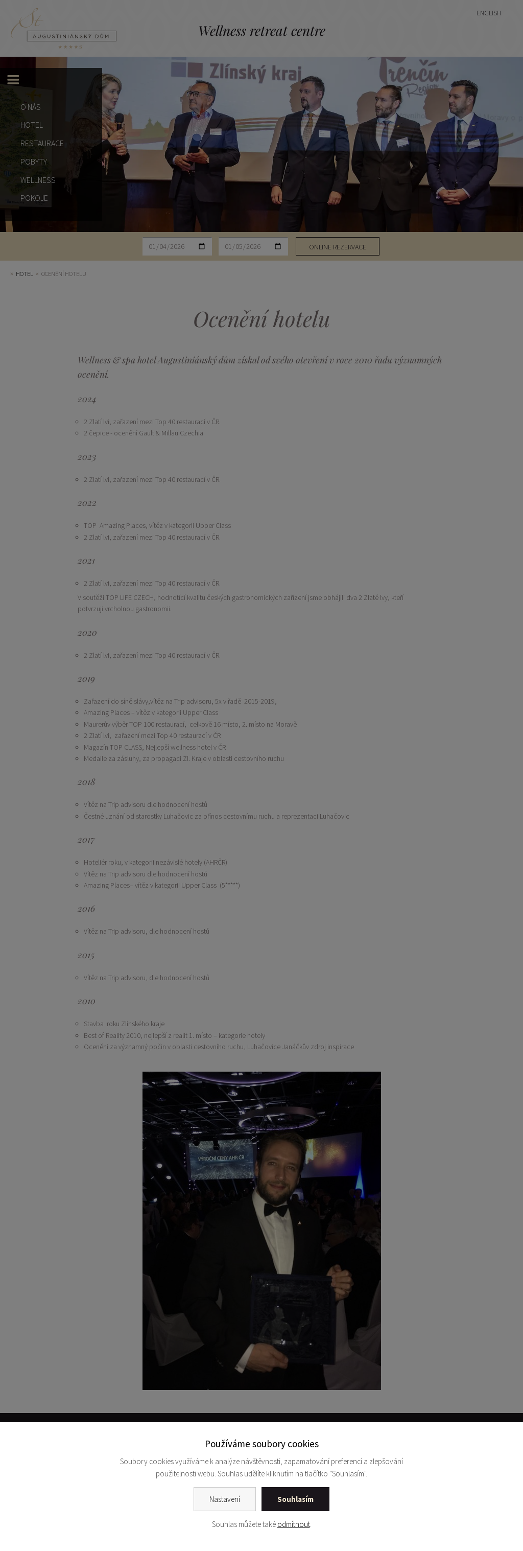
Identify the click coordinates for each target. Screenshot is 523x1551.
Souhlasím (295, 1499)
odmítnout (293, 1524)
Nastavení (224, 1499)
